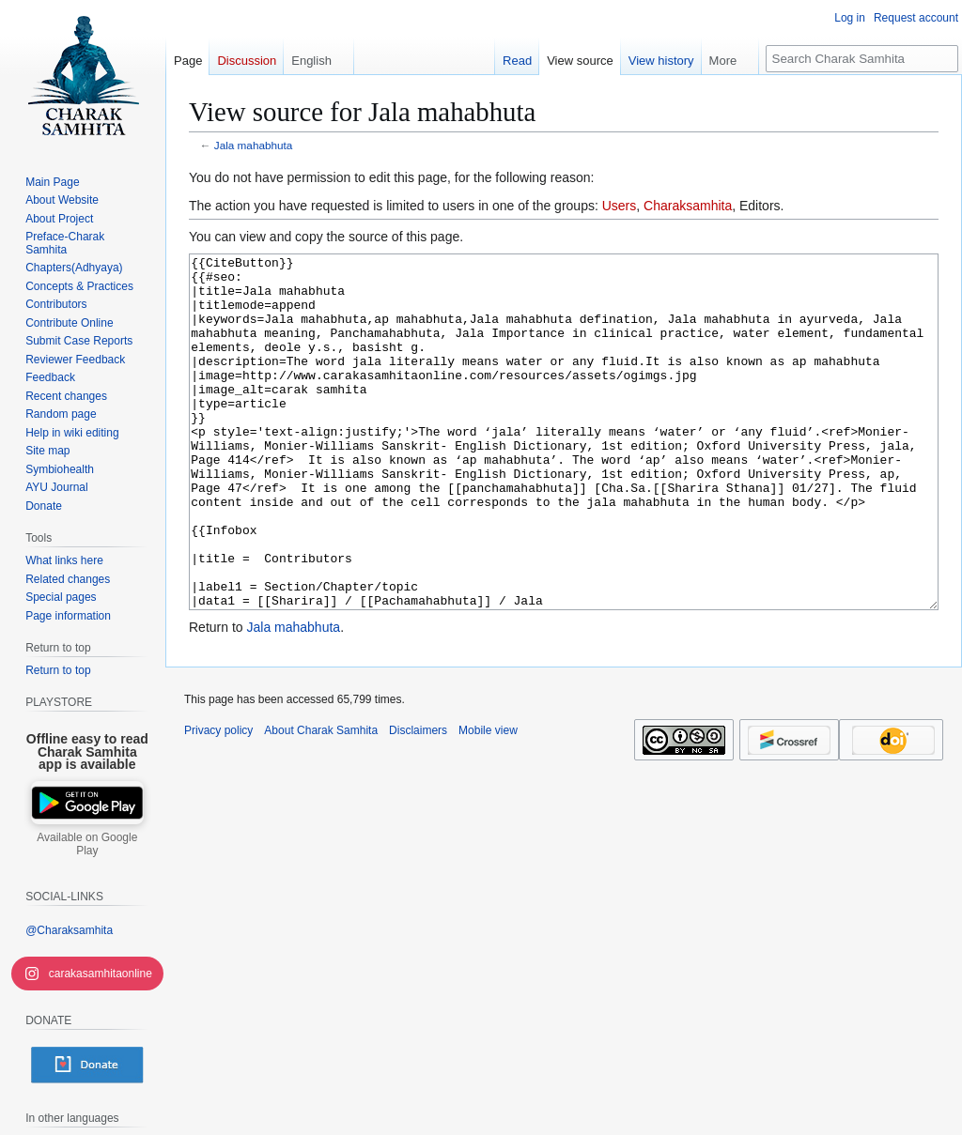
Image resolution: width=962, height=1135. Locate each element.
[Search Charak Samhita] (862, 58)
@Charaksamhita (69, 930)
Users (619, 205)
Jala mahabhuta (253, 145)
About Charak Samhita (321, 800)
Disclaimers (418, 800)
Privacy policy (218, 800)
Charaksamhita (688, 205)
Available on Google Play (87, 844)
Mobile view (488, 800)
